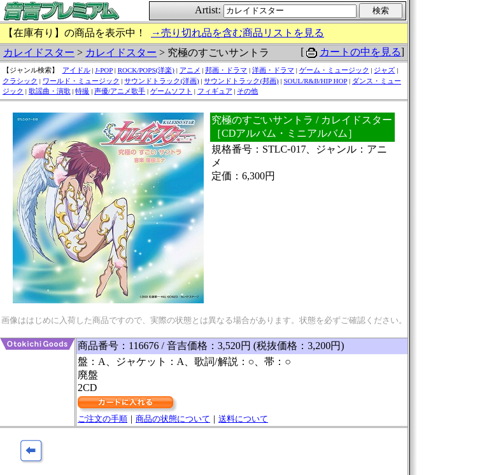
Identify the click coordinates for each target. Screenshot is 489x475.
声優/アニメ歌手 (119, 91)
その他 (247, 91)
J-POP (104, 70)
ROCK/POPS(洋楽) (146, 70)
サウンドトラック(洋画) (161, 81)
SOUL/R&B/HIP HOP (315, 81)
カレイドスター (38, 52)
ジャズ (384, 70)
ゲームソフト (171, 91)
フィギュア (214, 91)
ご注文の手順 (102, 418)
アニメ (190, 70)
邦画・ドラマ (226, 70)
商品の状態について (173, 418)
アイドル (76, 70)
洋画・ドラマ (273, 70)
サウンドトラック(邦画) (241, 81)
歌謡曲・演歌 (50, 91)
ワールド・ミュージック (81, 81)
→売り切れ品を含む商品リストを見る (237, 32)
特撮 (82, 91)
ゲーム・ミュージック (334, 70)
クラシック (20, 81)
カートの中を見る (360, 51)
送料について (243, 418)
